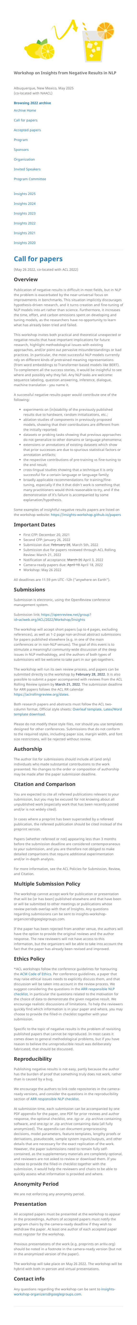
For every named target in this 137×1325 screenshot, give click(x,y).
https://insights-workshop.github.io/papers (86, 514)
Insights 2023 (25, 213)
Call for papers (26, 120)
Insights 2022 (25, 223)
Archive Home (25, 110)
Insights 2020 (25, 242)
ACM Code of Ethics (35, 974)
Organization (24, 159)
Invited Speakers (27, 169)
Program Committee (30, 179)
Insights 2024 (25, 203)
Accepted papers (27, 130)
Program (21, 139)
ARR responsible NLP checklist (54, 1099)
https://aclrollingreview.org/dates (41, 694)
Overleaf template (87, 709)
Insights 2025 (25, 193)
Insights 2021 (25, 233)
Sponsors (21, 149)
